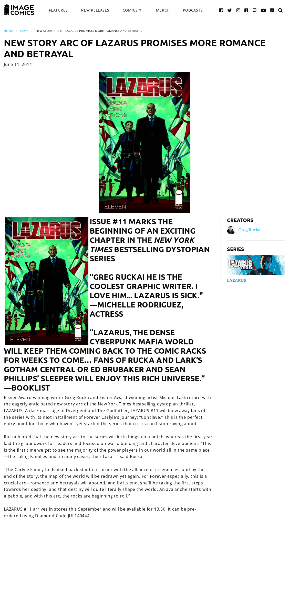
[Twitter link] (229, 10)
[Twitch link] (255, 10)
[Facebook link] (221, 10)
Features (58, 10)
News (24, 31)
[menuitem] (58, 10)
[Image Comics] (19, 9)
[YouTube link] (263, 10)
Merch (163, 10)
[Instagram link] (238, 10)
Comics (130, 10)
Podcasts (193, 10)
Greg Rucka (249, 230)
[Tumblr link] (246, 10)
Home (8, 31)
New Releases (95, 10)
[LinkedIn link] (272, 10)
